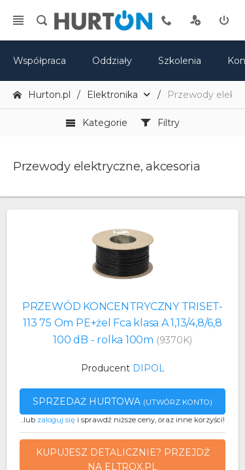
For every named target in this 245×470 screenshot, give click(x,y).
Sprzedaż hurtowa (122, 401)
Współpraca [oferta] (39, 61)
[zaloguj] (224, 20)
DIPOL (149, 368)
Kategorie (96, 123)
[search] (42, 20)
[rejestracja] (195, 20)
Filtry (160, 123)
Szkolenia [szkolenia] (179, 61)
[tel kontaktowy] (166, 20)
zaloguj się (56, 419)
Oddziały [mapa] (112, 61)
